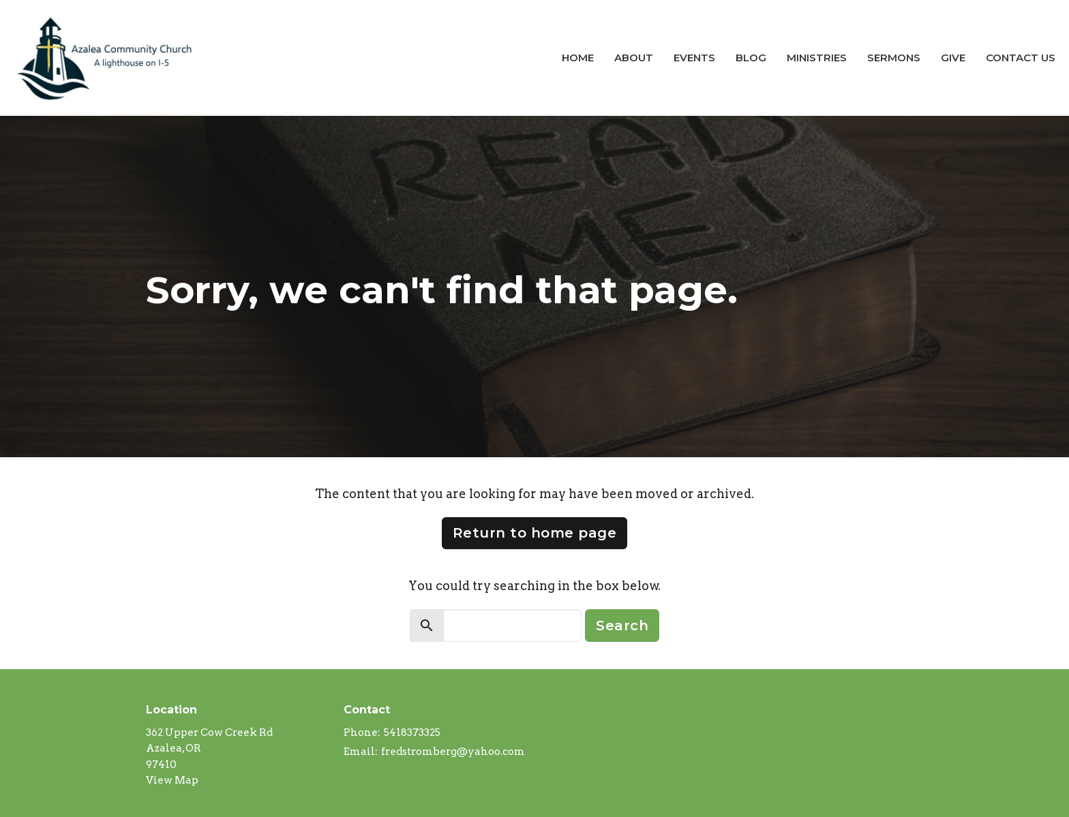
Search (622, 625)
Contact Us (1020, 57)
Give (953, 57)
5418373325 (412, 732)
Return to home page (535, 533)
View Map (172, 780)
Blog (751, 57)
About (633, 57)
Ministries (817, 57)
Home (578, 57)
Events (694, 57)
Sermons (893, 57)
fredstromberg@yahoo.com (453, 751)
